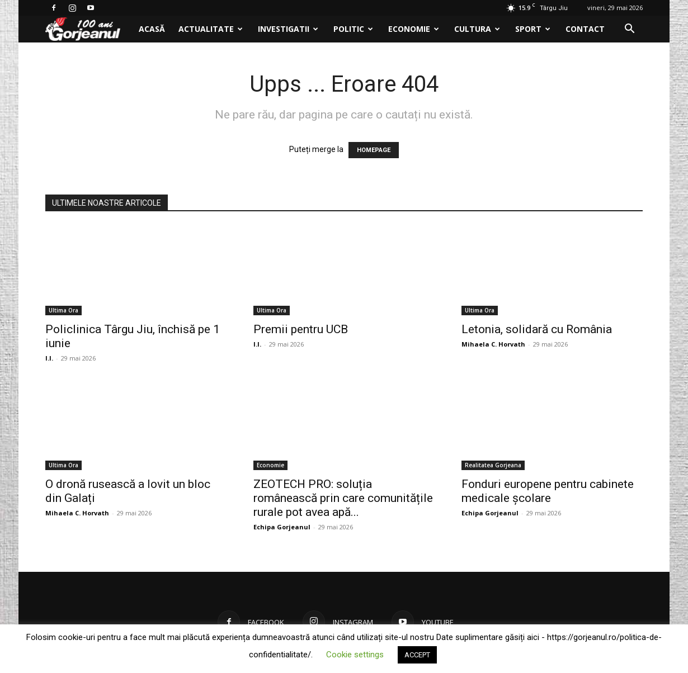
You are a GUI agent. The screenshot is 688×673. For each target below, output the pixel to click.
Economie (413, 28)
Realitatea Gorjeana (493, 465)
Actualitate (210, 28)
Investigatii (288, 28)
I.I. (49, 358)
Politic (353, 28)
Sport (532, 28)
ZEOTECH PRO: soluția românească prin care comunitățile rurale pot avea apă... (343, 498)
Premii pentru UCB (300, 329)
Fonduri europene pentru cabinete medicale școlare (547, 491)
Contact (585, 28)
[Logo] (88, 29)
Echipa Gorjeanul (281, 527)
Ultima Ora (63, 310)
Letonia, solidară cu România (536, 329)
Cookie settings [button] (355, 655)
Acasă (152, 28)
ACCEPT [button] (417, 655)
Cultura (477, 28)
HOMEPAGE (373, 150)
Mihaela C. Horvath (493, 344)
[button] (629, 30)
